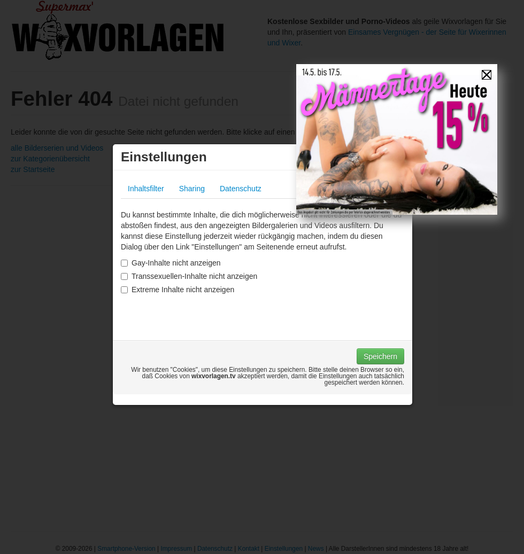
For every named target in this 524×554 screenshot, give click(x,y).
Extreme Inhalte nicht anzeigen (177, 289)
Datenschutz (240, 188)
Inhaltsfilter (146, 188)
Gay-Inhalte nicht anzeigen (171, 263)
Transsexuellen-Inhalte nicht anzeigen (189, 276)
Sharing (192, 188)
